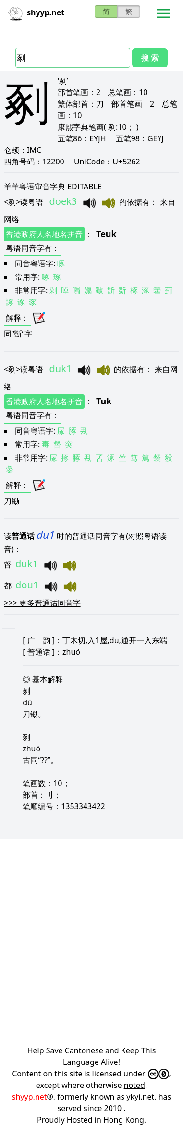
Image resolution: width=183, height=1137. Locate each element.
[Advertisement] (91, 934)
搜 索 (150, 57)
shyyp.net (29, 1096)
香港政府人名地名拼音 (44, 234)
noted (134, 1085)
